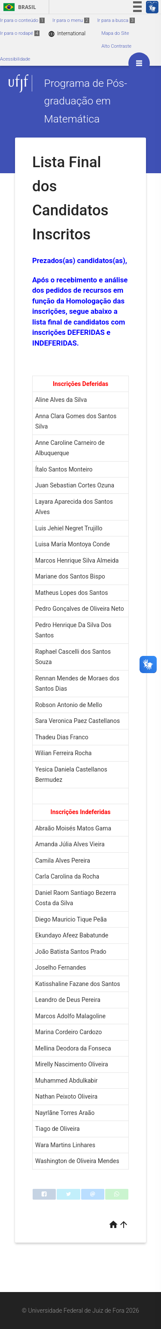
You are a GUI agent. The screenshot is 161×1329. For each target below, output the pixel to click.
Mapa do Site (115, 33)
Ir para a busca (116, 20)
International (66, 34)
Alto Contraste (116, 46)
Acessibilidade (15, 59)
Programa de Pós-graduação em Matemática (85, 101)
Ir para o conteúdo (22, 20)
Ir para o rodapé (19, 33)
